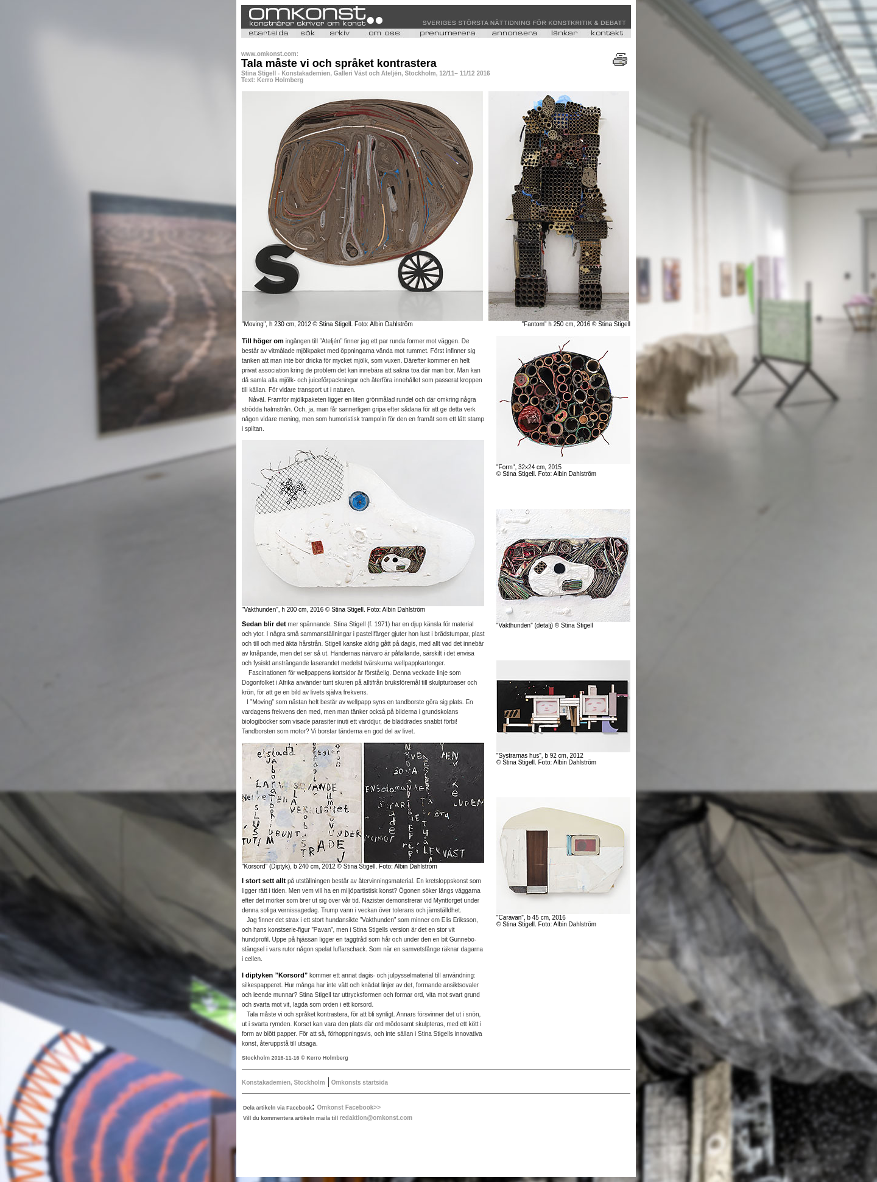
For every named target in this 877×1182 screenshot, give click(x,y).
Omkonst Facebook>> (349, 1107)
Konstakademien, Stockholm (283, 1082)
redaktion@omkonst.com (375, 1117)
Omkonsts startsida (358, 1082)
